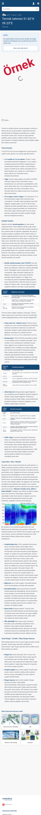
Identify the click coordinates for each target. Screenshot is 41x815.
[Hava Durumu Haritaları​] (11, 721)
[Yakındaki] (36, 9)
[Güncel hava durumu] (20, 14)
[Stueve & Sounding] (11, 737)
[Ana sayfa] (7, 799)
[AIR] (30, 721)
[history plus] (30, 737)
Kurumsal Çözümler (9, 811)
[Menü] (3, 3)
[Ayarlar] (38, 3)
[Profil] (33, 3)
